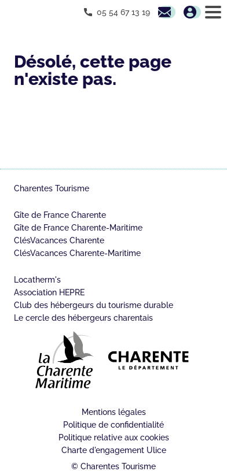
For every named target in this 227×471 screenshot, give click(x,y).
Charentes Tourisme (51, 188)
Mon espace (192, 12)
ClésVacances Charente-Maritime (77, 253)
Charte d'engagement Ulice (113, 450)
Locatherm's (37, 279)
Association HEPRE (49, 292)
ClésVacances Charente (59, 240)
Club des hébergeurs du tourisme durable (93, 305)
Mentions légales (114, 412)
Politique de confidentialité (113, 424)
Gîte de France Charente (60, 215)
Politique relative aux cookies (113, 437)
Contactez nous (166, 12)
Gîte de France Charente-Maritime (78, 227)
